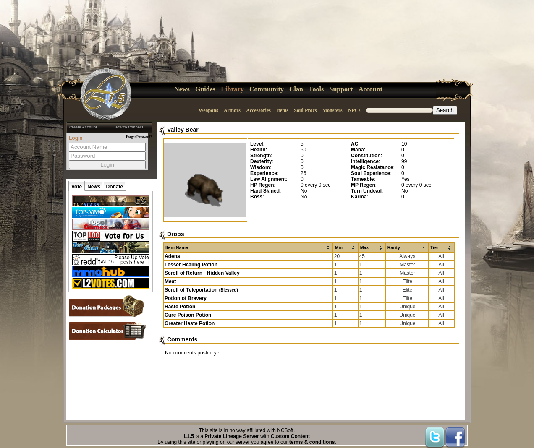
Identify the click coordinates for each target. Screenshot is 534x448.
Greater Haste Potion (190, 323)
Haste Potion (180, 307)
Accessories (258, 110)
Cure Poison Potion (188, 315)
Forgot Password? (139, 137)
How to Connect (129, 127)
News (181, 89)
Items (282, 110)
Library (232, 89)
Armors (232, 110)
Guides (205, 89)
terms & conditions (312, 442)
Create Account (83, 127)
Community (266, 89)
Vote (76, 187)
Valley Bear (183, 129)
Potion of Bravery (186, 298)
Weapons (208, 110)
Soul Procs (305, 110)
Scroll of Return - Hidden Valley (202, 273)
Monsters (332, 110)
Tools (316, 89)
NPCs (354, 110)
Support (341, 89)
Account (370, 89)
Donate (114, 187)
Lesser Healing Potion (191, 265)
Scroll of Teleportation (201, 290)
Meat (170, 281)
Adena (172, 256)
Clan (296, 89)
